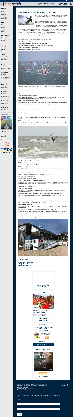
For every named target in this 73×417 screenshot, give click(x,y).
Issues (3, 110)
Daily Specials (4, 37)
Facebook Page (5, 75)
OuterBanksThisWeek (6, 77)
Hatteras (56, 0)
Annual (3, 30)
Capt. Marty (4, 14)
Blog (3, 97)
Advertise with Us (20, 390)
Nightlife (3, 27)
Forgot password (23, 411)
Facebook (4, 133)
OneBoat (24, 395)
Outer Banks (17, 0)
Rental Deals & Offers (6, 68)
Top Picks (3, 15)
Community (4, 28)
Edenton (3, 31)
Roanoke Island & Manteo (50, 0)
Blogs (3, 11)
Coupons (3, 41)
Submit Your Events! (5, 103)
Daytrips (64, 0)
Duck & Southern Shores (27, 0)
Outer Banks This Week (10, 0)
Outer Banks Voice (5, 99)
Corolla (21, 0)
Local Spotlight (4, 18)
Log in (19, 414)
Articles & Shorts (5, 109)
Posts (3, 10)
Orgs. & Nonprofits (5, 96)
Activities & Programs (6, 56)
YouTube (4, 135)
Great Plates (4, 40)
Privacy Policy (44, 384)
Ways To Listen (5, 78)
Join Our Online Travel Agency (22, 389)
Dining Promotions (5, 39)
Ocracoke (60, 0)
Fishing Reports (5, 58)
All (2, 24)
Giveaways (4, 93)
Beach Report (4, 17)
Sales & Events (4, 49)
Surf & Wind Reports (5, 59)
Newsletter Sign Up (5, 100)
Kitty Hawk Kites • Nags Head (39, 314)
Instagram (4, 136)
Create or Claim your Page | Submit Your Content (25, 388)
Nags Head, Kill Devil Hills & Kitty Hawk (38, 0)
